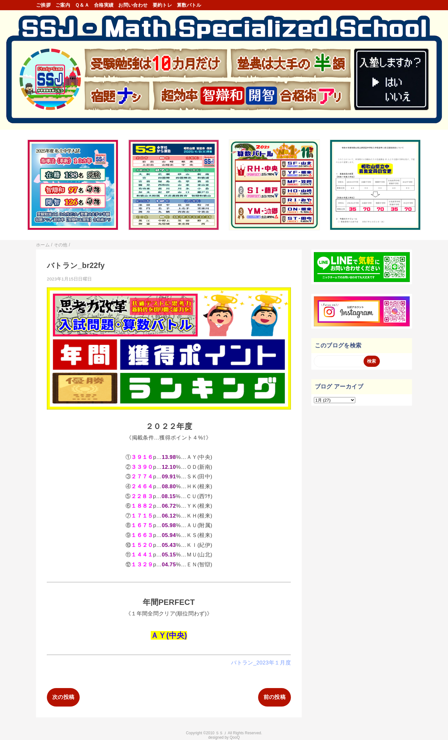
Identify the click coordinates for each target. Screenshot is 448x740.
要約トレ (162, 5)
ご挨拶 (43, 5)
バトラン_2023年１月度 (261, 663)
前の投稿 (274, 697)
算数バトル (189, 5)
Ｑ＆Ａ (82, 5)
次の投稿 (63, 697)
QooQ (235, 737)
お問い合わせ (133, 5)
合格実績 (103, 5)
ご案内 (62, 5)
